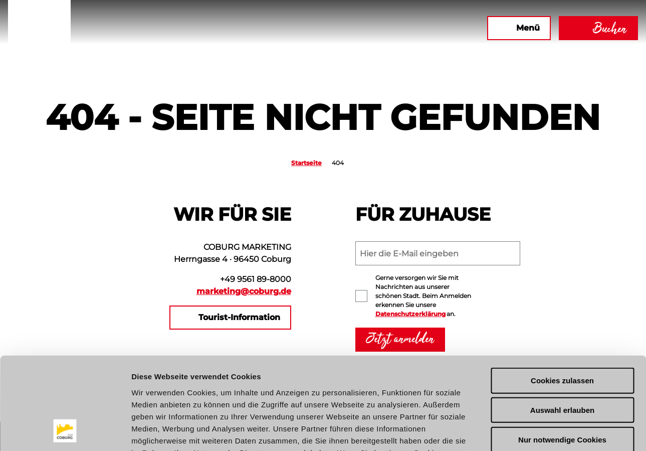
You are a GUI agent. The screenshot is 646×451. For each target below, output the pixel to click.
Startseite (306, 163)
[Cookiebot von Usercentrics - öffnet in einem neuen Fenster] (65, 431)
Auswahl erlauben (562, 325)
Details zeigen (533, 431)
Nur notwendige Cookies (562, 355)
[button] (371, 28)
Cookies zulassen (562, 296)
